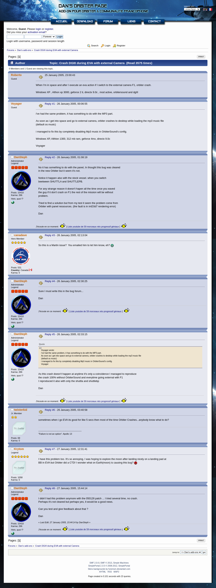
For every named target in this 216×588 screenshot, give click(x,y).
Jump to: (176, 552)
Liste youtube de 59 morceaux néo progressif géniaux (93, 226)
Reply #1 (50, 103)
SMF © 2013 (106, 563)
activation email (36, 32)
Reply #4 (50, 281)
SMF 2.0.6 (94, 563)
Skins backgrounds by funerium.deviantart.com (109, 569)
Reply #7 (50, 449)
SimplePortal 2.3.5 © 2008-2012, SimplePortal (109, 566)
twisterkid (20, 409)
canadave (20, 235)
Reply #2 (50, 157)
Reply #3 (50, 235)
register (49, 28)
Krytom (19, 449)
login (38, 28)
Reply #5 (50, 334)
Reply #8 (50, 488)
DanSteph (20, 157)
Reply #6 (50, 409)
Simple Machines (121, 563)
